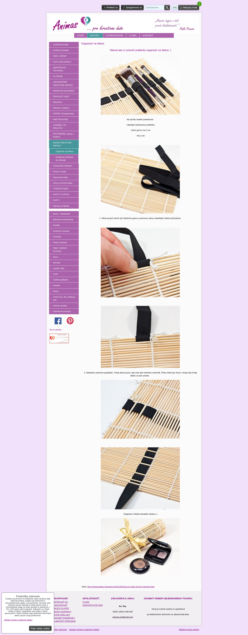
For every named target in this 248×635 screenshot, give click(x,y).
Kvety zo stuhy (59, 171)
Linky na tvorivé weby (62, 183)
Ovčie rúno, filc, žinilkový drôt (64, 298)
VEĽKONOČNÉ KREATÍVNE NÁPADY (63, 83)
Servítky (56, 262)
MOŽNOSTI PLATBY (59, 608)
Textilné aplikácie (60, 280)
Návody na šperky (61, 206)
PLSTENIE (58, 76)
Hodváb (56, 285)
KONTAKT (148, 35)
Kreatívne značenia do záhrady (64, 158)
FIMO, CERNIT (60, 56)
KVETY (56, 200)
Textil (55, 274)
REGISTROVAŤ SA (58, 602)
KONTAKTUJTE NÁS (93, 605)
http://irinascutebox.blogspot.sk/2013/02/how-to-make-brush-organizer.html (120, 587)
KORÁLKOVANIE (61, 50)
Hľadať (167, 7)
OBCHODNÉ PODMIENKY (62, 618)
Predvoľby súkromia (58, 629)
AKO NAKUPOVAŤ (58, 605)
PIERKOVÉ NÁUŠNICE (63, 91)
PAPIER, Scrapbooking (63, 113)
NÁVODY (95, 35)
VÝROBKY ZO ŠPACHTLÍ (59, 126)
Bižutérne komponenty (63, 219)
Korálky (56, 225)
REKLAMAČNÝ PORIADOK (62, 621)
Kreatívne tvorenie (61, 231)
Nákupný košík (190, 7)
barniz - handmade (61, 214)
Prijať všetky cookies (40, 628)
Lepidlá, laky (58, 268)
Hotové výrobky (60, 305)
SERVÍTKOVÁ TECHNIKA (59, 69)
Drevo (55, 257)
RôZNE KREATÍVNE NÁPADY (62, 144)
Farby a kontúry (60, 242)
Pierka (56, 291)
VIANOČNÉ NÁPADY (62, 166)
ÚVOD (80, 35)
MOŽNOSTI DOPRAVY (60, 611)
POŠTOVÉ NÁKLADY (59, 615)
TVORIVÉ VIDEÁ (60, 188)
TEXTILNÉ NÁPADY (62, 62)
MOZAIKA (57, 102)
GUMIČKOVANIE (61, 44)
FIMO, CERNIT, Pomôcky (60, 249)
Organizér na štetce (64, 151)
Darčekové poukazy (62, 311)
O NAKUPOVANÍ (114, 35)
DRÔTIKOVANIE (60, 119)
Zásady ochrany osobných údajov (84, 629)
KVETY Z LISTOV (61, 194)
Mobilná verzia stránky (189, 629)
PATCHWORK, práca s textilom (63, 135)
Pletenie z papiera (61, 108)
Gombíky (57, 237)
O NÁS (132, 35)
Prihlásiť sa (112, 7)
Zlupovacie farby (60, 177)
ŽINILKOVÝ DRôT (61, 96)
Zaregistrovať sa (134, 7)
